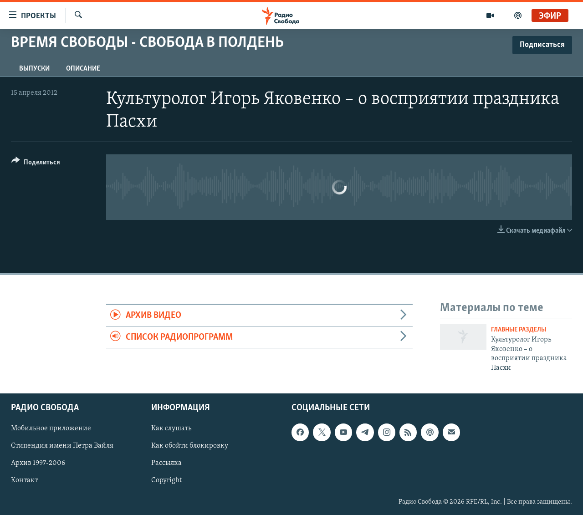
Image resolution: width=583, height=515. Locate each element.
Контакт (24, 480)
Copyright (166, 480)
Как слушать (171, 428)
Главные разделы (518, 329)
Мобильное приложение (51, 428)
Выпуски (34, 68)
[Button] (35, 163)
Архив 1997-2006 (38, 463)
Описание (83, 68)
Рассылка (166, 463)
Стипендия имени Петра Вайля (62, 445)
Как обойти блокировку (189, 445)
